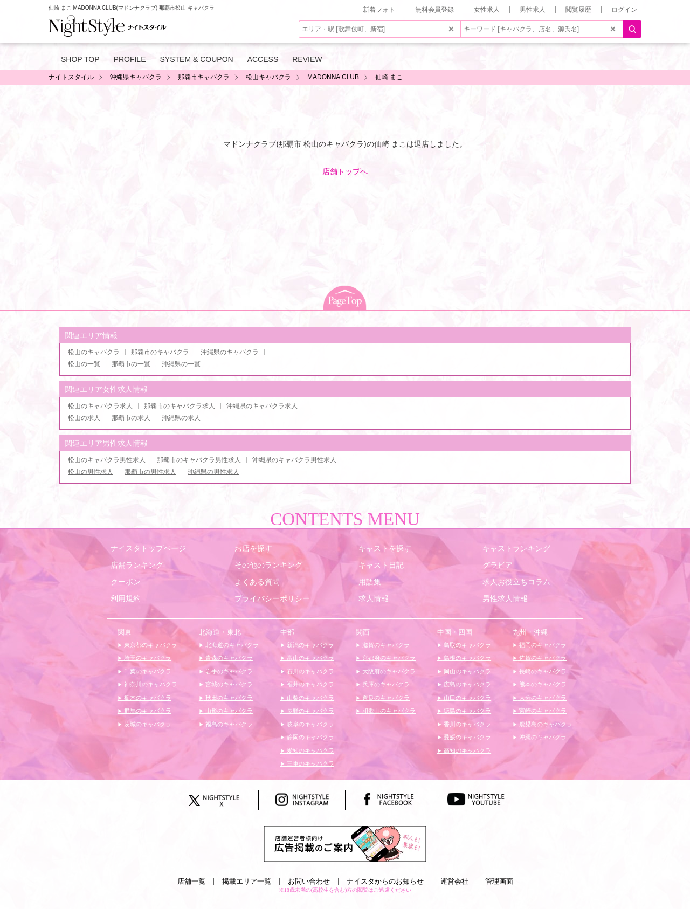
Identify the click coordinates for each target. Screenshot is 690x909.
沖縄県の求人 (181, 418)
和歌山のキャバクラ (388, 710)
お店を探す (253, 548)
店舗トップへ (345, 171)
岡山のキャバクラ (466, 671)
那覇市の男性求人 (150, 472)
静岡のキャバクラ (309, 737)
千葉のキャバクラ (146, 671)
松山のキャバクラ (94, 352)
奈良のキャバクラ (385, 697)
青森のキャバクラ (228, 658)
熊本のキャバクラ (542, 684)
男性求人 (533, 9)
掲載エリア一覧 (246, 881)
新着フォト (379, 9)
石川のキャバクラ (309, 671)
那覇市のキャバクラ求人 (179, 406)
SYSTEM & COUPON (196, 59)
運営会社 (454, 881)
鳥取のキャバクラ (466, 645)
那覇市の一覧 (131, 364)
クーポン (126, 581)
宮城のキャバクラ (228, 684)
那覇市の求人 (131, 418)
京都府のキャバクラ (388, 658)
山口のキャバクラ (466, 697)
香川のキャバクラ (466, 724)
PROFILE (130, 59)
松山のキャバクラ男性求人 (107, 460)
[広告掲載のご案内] (345, 843)
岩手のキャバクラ (228, 671)
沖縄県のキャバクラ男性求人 (294, 460)
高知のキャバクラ (466, 750)
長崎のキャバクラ (542, 671)
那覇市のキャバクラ (160, 352)
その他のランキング (268, 565)
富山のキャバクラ (309, 658)
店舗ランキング (137, 565)
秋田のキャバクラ (228, 697)
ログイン (624, 9)
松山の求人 (84, 418)
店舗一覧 (191, 881)
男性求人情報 (505, 598)
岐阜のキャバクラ (309, 724)
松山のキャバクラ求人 (100, 406)
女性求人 (487, 9)
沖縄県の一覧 (181, 364)
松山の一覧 (84, 364)
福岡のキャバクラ (542, 645)
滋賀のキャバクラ (385, 645)
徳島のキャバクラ (466, 710)
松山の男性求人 (90, 472)
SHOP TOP (80, 59)
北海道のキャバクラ (231, 645)
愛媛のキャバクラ (466, 737)
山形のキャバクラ (228, 710)
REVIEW (307, 59)
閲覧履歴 (578, 9)
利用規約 (126, 598)
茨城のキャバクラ (146, 724)
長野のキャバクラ (309, 710)
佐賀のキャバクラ (542, 658)
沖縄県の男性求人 (213, 472)
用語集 (369, 581)
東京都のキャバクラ (149, 645)
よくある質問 (257, 581)
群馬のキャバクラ (146, 710)
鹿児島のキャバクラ (545, 724)
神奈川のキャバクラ (149, 684)
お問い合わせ (309, 881)
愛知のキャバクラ (309, 750)
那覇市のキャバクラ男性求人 (199, 460)
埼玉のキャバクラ (146, 658)
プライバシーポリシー (272, 598)
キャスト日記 (381, 565)
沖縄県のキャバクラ (230, 352)
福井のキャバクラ (309, 684)
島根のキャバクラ (466, 658)
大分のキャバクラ (542, 697)
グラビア (497, 565)
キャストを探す (384, 548)
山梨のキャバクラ (309, 697)
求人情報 (373, 598)
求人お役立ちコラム (516, 581)
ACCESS (263, 59)
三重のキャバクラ (309, 763)
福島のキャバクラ (228, 724)
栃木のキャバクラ (146, 697)
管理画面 (499, 881)
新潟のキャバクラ (309, 645)
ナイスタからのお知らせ (385, 881)
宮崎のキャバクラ (542, 710)
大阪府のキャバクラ (388, 671)
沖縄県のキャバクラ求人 (262, 406)
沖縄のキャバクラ (542, 737)
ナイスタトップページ (148, 548)
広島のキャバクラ (466, 684)
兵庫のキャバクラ (385, 684)
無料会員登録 (434, 9)
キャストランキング (516, 548)
